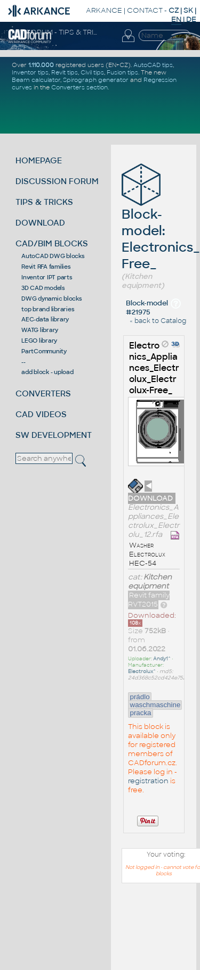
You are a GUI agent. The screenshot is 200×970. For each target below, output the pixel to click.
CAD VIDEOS (41, 414)
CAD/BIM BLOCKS (51, 243)
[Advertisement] (151, 932)
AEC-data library (45, 319)
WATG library (39, 330)
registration (148, 780)
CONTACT (145, 10)
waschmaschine (155, 705)
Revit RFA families (46, 266)
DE (191, 19)
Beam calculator (36, 80)
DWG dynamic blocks (51, 298)
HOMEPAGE (38, 160)
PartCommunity (44, 351)
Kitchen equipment (150, 582)
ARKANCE (104, 10)
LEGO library (39, 340)
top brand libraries (47, 309)
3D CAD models (43, 288)
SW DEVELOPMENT (53, 435)
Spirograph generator (96, 80)
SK (188, 10)
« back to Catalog (158, 321)
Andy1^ (162, 659)
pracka (140, 713)
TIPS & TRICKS (44, 202)
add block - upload (47, 372)
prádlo (140, 697)
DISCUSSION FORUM (57, 181)
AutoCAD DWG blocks (53, 256)
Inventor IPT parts (47, 277)
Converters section (79, 87)
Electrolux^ (142, 671)
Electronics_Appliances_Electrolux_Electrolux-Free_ (154, 368)
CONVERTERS (43, 393)
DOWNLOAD (40, 223)
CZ (174, 10)
